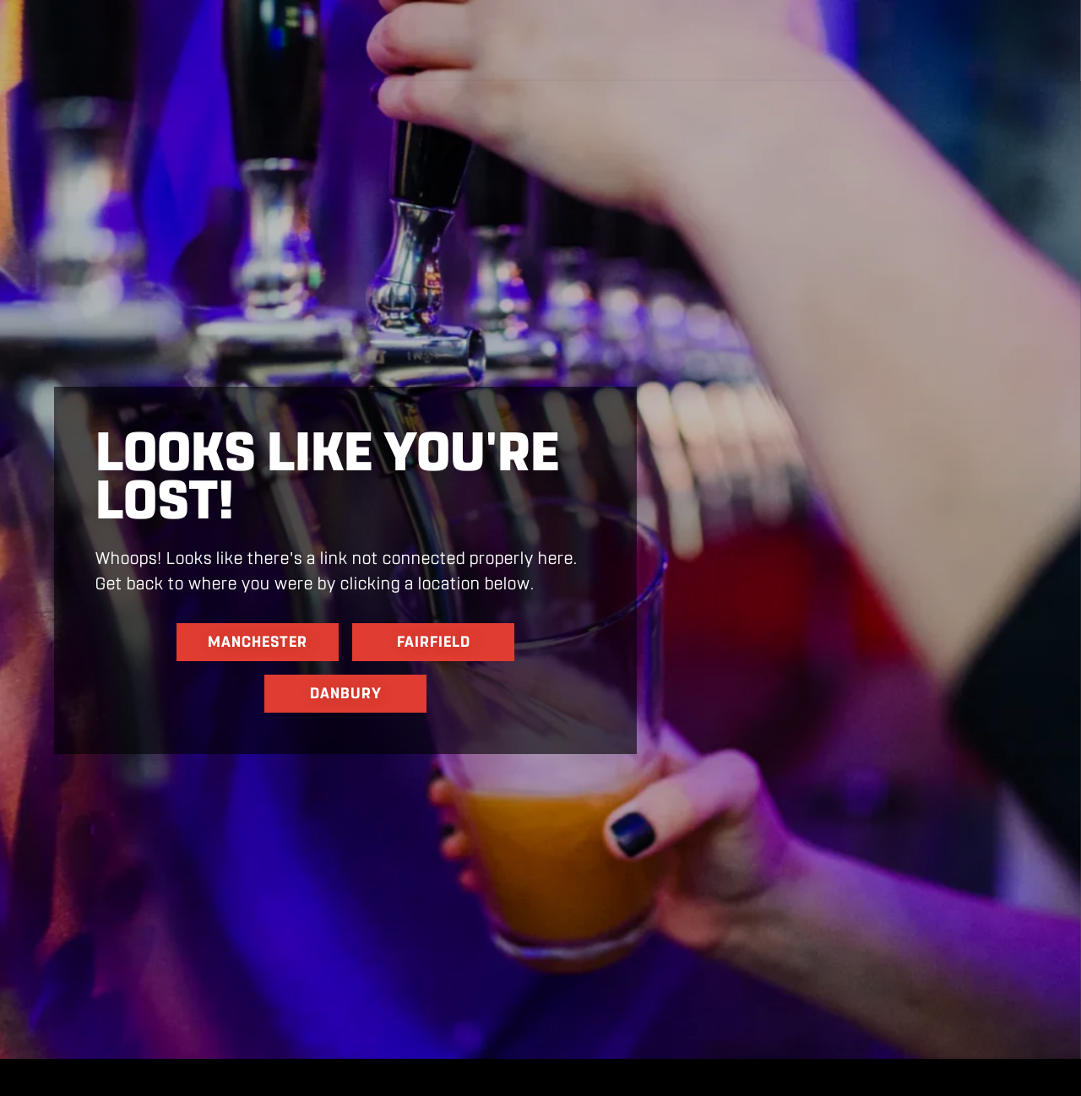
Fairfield (433, 641)
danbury (346, 693)
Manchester (257, 641)
